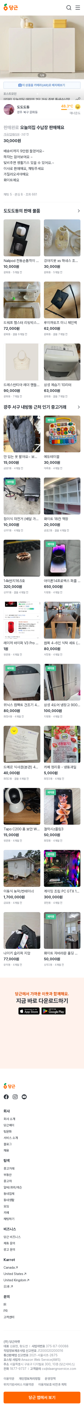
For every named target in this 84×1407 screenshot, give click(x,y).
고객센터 (9, 1317)
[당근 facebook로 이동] (6, 1097)
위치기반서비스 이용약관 (19, 1384)
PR (6, 1311)
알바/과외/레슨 (13, 1187)
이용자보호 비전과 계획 (52, 1384)
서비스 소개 (11, 1138)
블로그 (8, 1144)
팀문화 (8, 1131)
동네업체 (9, 1193)
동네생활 (9, 1200)
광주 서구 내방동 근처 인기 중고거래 (42, 407)
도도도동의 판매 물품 (42, 211)
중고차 (8, 1181)
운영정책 (50, 1378)
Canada (11, 1267)
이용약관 (9, 1378)
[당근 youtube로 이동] (24, 1097)
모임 (6, 1206)
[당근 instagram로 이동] (15, 1097)
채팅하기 (9, 1219)
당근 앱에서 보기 (42, 1397)
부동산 (8, 1175)
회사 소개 (9, 1119)
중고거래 (9, 1168)
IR (5, 1304)
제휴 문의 (9, 1243)
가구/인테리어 (11, 134)
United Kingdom (16, 1280)
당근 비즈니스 (12, 1237)
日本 (8, 1286)
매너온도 (75, 113)
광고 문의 (9, 1249)
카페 (6, 1212)
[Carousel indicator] (37, 94)
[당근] (11, 8)
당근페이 (9, 1125)
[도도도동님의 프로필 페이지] (9, 109)
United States (15, 1274)
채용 (6, 1150)
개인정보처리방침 (29, 1378)
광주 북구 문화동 (27, 112)
